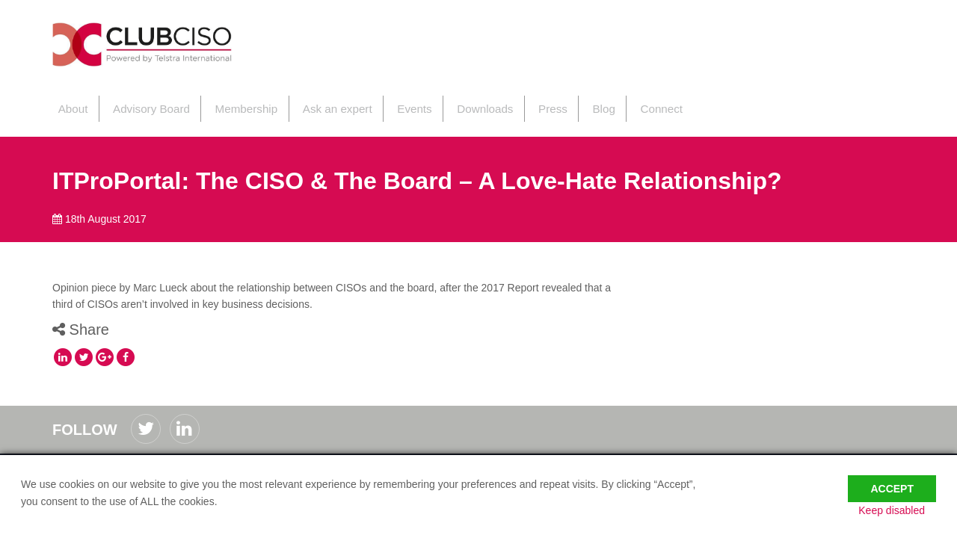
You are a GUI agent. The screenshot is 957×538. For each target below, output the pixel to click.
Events (399, 103)
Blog (582, 103)
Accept (892, 480)
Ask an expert (324, 103)
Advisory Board (143, 103)
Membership (236, 103)
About (66, 103)
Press (534, 103)
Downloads (468, 103)
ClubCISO (161, 47)
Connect (638, 103)
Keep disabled (903, 510)
